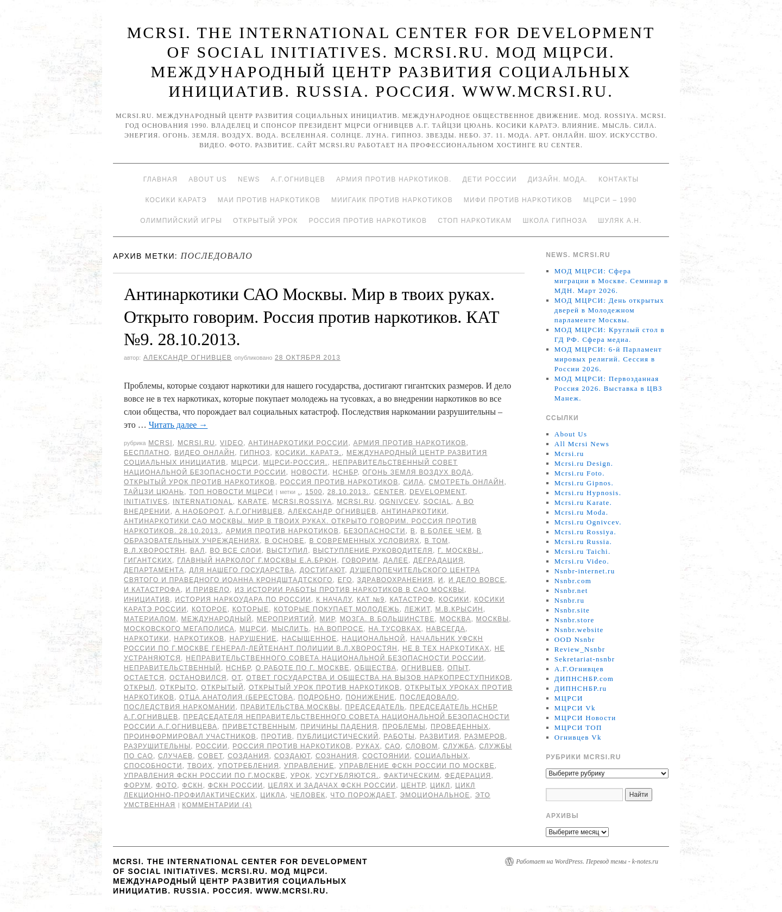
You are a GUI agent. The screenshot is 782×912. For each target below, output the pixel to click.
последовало (428, 697)
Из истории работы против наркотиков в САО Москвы (349, 590)
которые (250, 609)
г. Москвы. (460, 550)
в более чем (446, 531)
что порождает (362, 795)
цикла (272, 795)
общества (375, 668)
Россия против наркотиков (367, 220)
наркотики (146, 638)
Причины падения (338, 726)
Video (231, 443)
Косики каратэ (176, 200)
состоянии (385, 756)
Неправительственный (172, 668)
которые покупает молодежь (337, 609)
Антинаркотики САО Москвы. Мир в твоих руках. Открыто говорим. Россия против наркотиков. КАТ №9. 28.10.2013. (311, 316)
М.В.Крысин (459, 609)
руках (368, 746)
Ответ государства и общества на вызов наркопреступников (378, 678)
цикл (440, 785)
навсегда (445, 629)
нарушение (252, 638)
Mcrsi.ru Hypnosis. (587, 493)
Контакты (618, 179)
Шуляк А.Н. (619, 220)
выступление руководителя (373, 550)
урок (301, 775)
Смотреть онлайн (466, 482)
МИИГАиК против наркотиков (392, 200)
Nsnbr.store (574, 620)
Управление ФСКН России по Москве (416, 766)
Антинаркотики (414, 511)
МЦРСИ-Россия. (295, 462)
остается (144, 678)
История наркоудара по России (243, 599)
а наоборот (199, 511)
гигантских (148, 560)
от (237, 678)
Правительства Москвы (290, 707)
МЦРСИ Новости (585, 718)
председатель (375, 707)
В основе (284, 541)
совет (210, 756)
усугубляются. (347, 775)
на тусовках (395, 629)
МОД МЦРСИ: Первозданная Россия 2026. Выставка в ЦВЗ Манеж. (608, 388)
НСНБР (345, 472)
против (276, 736)
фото (166, 785)
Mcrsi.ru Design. (584, 463)
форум (137, 785)
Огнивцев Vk (578, 737)
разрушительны (157, 746)
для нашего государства (241, 570)
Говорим (360, 560)
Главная (160, 179)
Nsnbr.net (571, 590)
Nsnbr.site (572, 610)
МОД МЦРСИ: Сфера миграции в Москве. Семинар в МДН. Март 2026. (611, 281)
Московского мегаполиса (179, 629)
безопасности (375, 531)
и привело (208, 590)
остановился (198, 678)
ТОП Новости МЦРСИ (231, 492)
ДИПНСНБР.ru (580, 688)
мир (327, 619)
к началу (334, 599)
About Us (207, 179)
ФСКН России (235, 785)
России (211, 746)
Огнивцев (422, 668)
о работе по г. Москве (303, 668)
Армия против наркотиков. (394, 179)
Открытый (222, 687)
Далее (395, 560)
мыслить (290, 629)
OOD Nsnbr (574, 639)
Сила (413, 482)
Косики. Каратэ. (308, 453)
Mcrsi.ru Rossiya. (585, 532)
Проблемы (404, 726)
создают (292, 756)
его (345, 580)
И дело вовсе (477, 580)
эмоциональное (435, 795)
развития (439, 736)
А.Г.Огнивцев (298, 179)
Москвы (492, 619)
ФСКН (192, 785)
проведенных (460, 726)
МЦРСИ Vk (575, 708)
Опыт (458, 668)
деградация (438, 560)
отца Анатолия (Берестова (236, 697)
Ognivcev (398, 501)
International (203, 501)
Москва (455, 619)
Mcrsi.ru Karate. (583, 502)
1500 (314, 492)
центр (413, 785)
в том (436, 541)
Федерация (468, 775)
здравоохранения (395, 580)
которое (210, 609)
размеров (484, 736)
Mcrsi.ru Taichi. (582, 551)
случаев (175, 756)
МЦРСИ (244, 462)
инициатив (147, 599)
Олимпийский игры (181, 220)
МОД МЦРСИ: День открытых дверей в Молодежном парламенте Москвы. (609, 310)
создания (248, 756)
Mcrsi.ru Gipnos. (584, 483)
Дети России (490, 179)
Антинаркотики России (298, 443)
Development (437, 492)
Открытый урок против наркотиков (199, 482)
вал (197, 550)
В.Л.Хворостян (154, 550)
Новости (309, 472)
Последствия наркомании (180, 707)
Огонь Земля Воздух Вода (416, 472)
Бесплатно (146, 453)
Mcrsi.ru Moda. (581, 512)
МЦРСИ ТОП (578, 727)
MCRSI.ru (355, 501)
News (249, 179)
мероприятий (286, 619)
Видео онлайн (204, 453)
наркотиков (199, 638)
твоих (200, 766)
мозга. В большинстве (387, 619)
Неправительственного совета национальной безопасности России (335, 658)
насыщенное (309, 638)
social (437, 501)
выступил (287, 550)
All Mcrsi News (581, 444)
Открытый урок (265, 220)
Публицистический (338, 736)
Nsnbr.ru (569, 600)
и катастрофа (152, 590)
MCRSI (160, 443)
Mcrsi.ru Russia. (583, 542)
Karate (252, 501)
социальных (442, 756)
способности (153, 766)
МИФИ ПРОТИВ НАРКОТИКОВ (518, 200)
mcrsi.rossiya (302, 501)
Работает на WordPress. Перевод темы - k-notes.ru (587, 861)
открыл (139, 687)
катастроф (411, 599)
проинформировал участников (190, 736)
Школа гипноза (554, 220)
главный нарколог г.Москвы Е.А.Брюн (257, 560)
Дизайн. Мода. (558, 179)
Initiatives (146, 501)
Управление (309, 766)
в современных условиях (364, 541)
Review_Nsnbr (580, 649)
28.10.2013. (348, 492)
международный (216, 619)
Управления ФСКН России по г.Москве (205, 775)
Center (389, 492)
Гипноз (254, 453)
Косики (454, 599)
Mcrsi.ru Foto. (579, 473)
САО (393, 746)
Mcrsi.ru (196, 443)
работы (398, 736)
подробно (319, 697)
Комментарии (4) (217, 805)
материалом (150, 619)
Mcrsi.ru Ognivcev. (588, 522)
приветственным (258, 726)
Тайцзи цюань (154, 492)
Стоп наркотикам (475, 220)
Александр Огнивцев (187, 357)
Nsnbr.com (572, 581)
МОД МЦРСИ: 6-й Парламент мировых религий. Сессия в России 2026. (608, 359)
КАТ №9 (370, 599)
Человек (308, 795)
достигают (322, 570)
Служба (459, 746)
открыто (178, 687)
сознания (336, 756)
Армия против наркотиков (409, 443)
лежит (418, 609)
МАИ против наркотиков (269, 200)
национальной (373, 638)
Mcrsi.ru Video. (581, 561)
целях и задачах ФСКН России (332, 785)
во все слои (235, 550)
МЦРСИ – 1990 (609, 200)
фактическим (412, 775)
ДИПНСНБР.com (584, 678)
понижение (369, 697)
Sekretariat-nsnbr (584, 659)
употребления (248, 766)
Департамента (154, 570)
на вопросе (338, 629)
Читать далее (178, 424)
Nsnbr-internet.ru (584, 571)
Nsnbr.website (579, 630)
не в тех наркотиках (446, 648)
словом (422, 746)
